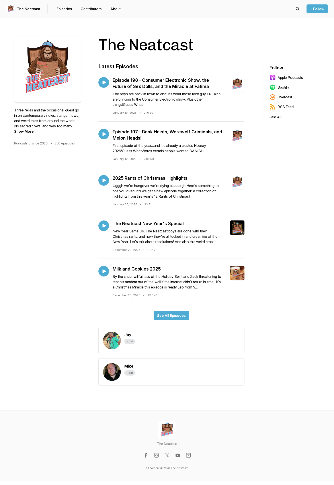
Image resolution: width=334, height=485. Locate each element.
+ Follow (317, 9)
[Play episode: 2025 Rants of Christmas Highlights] (103, 180)
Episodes (64, 9)
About (115, 9)
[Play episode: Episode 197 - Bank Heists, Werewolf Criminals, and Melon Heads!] (103, 134)
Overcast (281, 97)
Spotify (279, 87)
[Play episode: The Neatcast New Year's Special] (103, 225)
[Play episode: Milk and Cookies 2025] (103, 271)
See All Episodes (171, 315)
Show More (24, 131)
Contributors (91, 9)
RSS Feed (282, 107)
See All (275, 117)
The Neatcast (28, 9)
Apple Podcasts (286, 77)
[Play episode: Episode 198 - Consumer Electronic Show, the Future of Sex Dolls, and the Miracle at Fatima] (103, 82)
